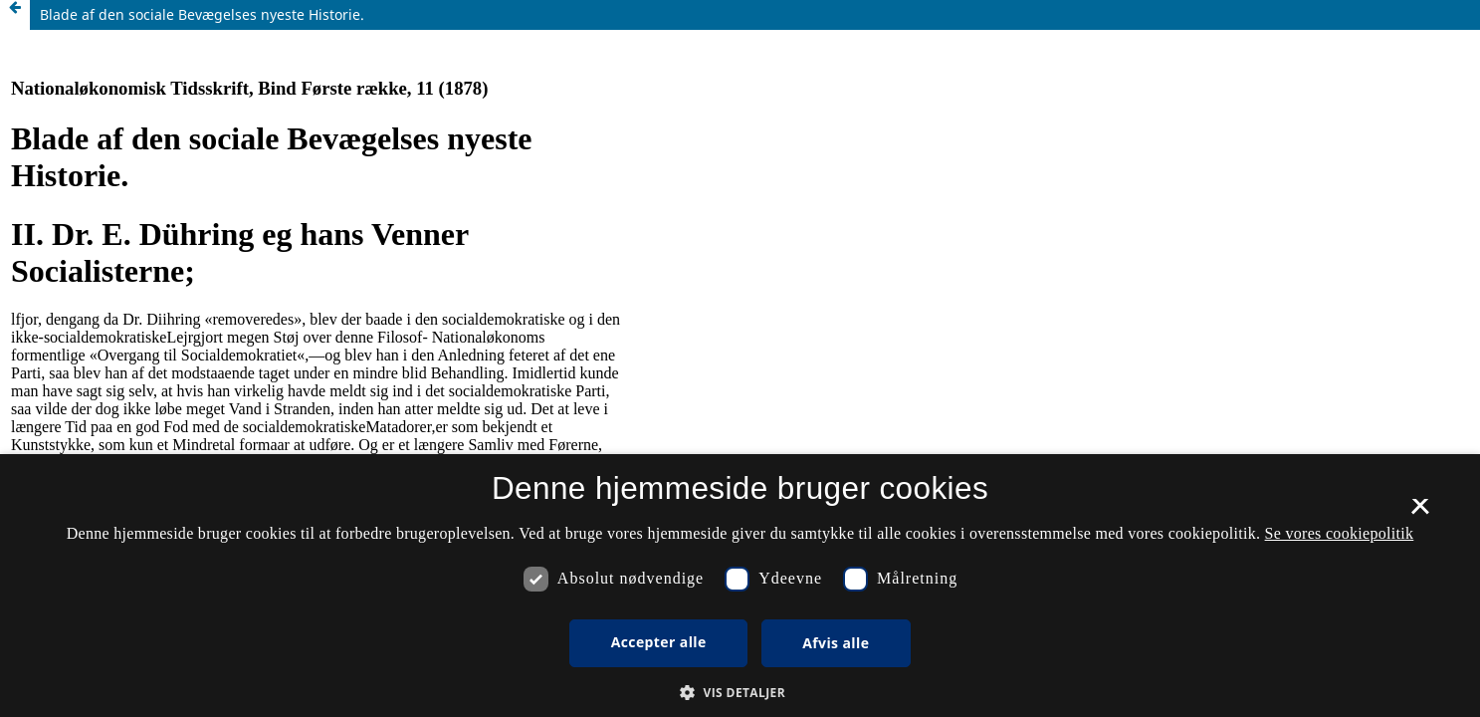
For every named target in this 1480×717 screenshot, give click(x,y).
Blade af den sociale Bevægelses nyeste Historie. (202, 14)
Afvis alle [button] (835, 642)
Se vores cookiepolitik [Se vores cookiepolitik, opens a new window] (1339, 533)
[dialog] (740, 585)
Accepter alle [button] (659, 641)
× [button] (1419, 513)
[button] (740, 692)
